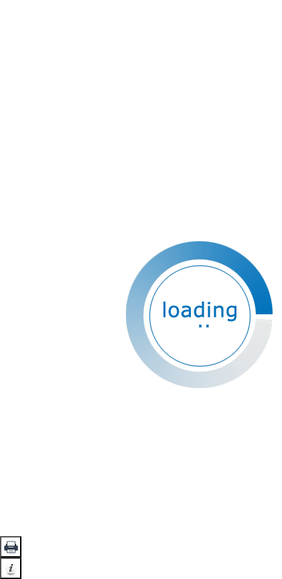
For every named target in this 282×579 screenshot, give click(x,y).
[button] (10, 547)
